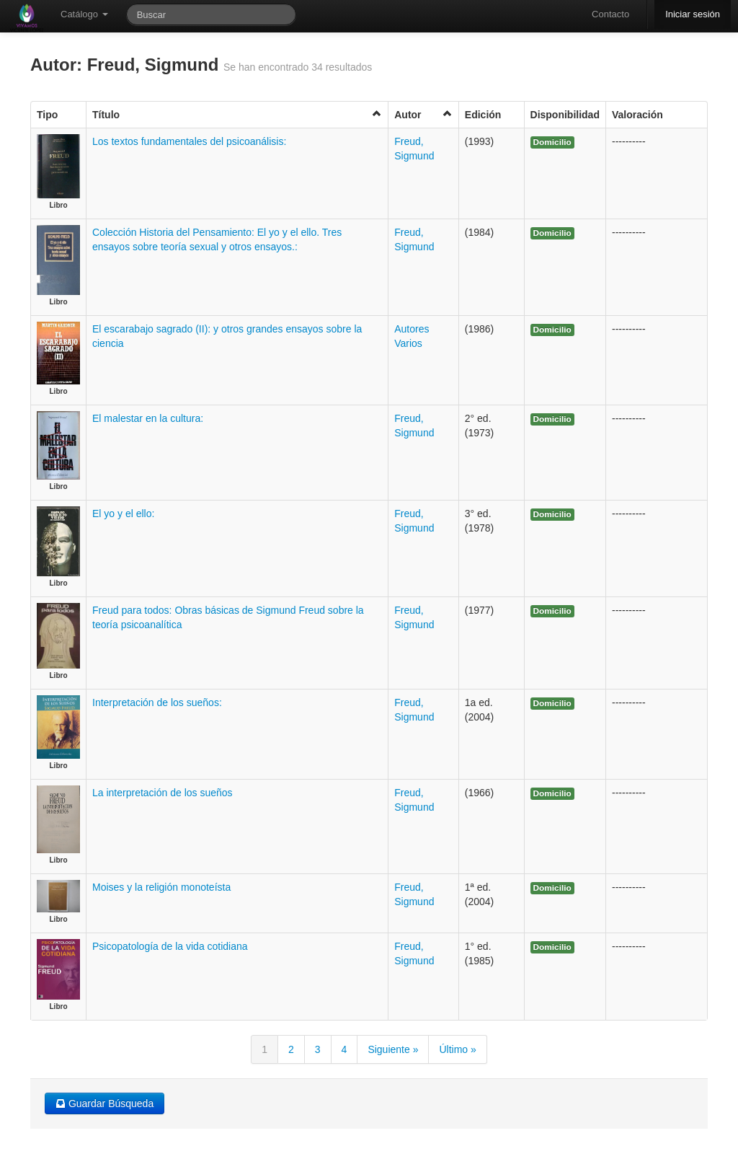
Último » (457, 1049)
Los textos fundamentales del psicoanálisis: (189, 141)
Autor (423, 114)
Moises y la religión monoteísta (161, 887)
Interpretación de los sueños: (157, 702)
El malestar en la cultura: (147, 418)
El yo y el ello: (123, 513)
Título (237, 114)
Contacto (610, 14)
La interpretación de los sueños (162, 792)
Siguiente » (393, 1049)
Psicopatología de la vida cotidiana (170, 946)
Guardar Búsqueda (104, 1103)
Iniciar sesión (692, 14)
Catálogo (84, 14)
